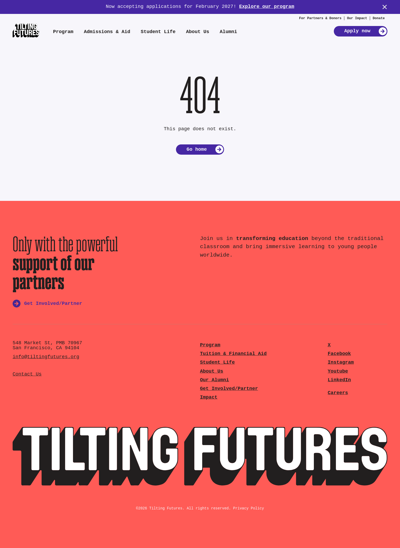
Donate (379, 18)
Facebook (339, 354)
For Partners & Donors (320, 18)
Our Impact (357, 18)
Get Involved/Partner (229, 389)
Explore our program (266, 6)
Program (63, 32)
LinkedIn (339, 380)
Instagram (341, 362)
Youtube (338, 371)
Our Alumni (214, 380)
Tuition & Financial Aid (233, 354)
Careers (338, 393)
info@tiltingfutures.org (46, 357)
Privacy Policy (248, 508)
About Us (197, 32)
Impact (208, 397)
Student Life (158, 32)
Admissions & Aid (107, 32)
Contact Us (27, 374)
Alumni (228, 32)
